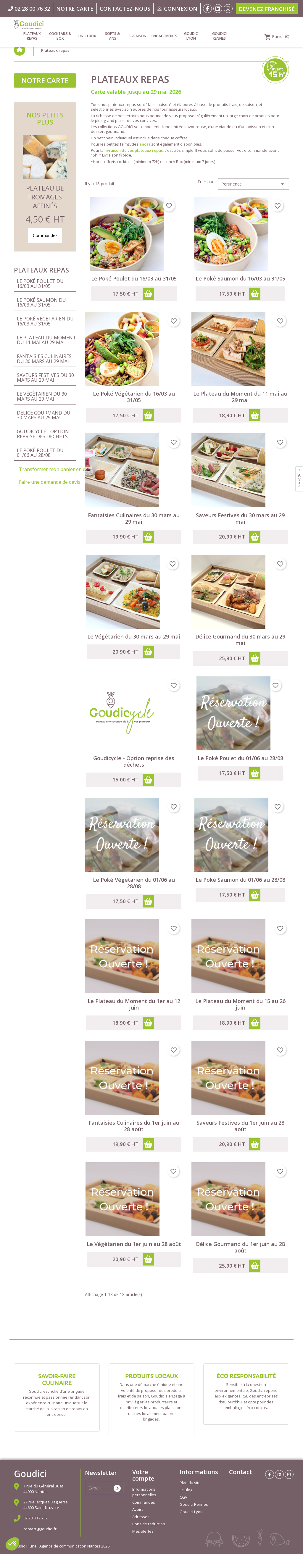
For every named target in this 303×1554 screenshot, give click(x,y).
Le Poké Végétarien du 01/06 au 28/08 (134, 883)
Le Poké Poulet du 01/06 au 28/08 (40, 452)
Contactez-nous (125, 8)
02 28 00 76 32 (35, 1518)
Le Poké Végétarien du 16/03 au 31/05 (45, 321)
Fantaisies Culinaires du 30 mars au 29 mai (44, 358)
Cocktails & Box (60, 36)
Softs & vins (112, 36)
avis (299, 481)
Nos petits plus (45, 118)
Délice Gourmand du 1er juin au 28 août (240, 1247)
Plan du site (190, 1482)
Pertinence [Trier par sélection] (253, 184)
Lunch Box (86, 35)
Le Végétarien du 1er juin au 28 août (134, 1243)
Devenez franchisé (267, 8)
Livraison (137, 35)
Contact (240, 1472)
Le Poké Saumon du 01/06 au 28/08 (240, 879)
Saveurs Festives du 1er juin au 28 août (240, 1126)
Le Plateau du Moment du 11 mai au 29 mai (46, 340)
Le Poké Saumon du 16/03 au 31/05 (41, 302)
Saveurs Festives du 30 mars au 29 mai (45, 377)
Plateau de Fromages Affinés (45, 196)
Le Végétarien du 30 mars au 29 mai (42, 396)
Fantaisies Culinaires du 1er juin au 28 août (133, 1126)
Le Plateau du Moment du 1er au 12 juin (134, 1004)
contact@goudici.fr (40, 1529)
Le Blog (186, 1489)
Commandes (143, 1502)
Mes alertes (143, 1531)
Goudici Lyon (191, 36)
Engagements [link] (164, 35)
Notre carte (75, 8)
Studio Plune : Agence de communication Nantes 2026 (61, 1546)
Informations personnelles (144, 1492)
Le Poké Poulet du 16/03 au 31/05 (40, 283)
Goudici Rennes (219, 36)
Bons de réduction (148, 1523)
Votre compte (143, 1475)
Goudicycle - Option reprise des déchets (43, 433)
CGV (183, 1497)
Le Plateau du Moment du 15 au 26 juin (240, 1004)
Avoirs (138, 1509)
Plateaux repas (32, 36)
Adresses (140, 1516)
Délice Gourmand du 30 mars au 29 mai (43, 415)
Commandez (45, 235)
